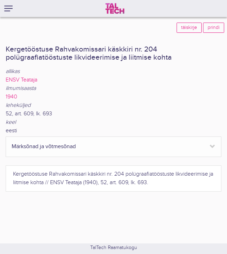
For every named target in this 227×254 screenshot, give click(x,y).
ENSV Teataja (21, 80)
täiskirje (189, 27)
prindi (214, 27)
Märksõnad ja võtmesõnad (44, 146)
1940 (11, 96)
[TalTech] (115, 8)
